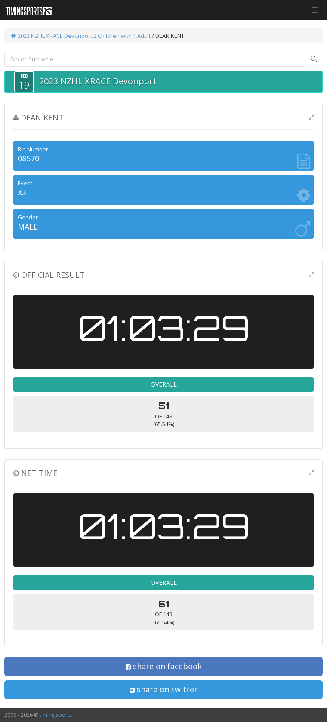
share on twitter (163, 689)
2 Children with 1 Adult (122, 36)
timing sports (56, 715)
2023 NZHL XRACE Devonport (51, 36)
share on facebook (164, 666)
